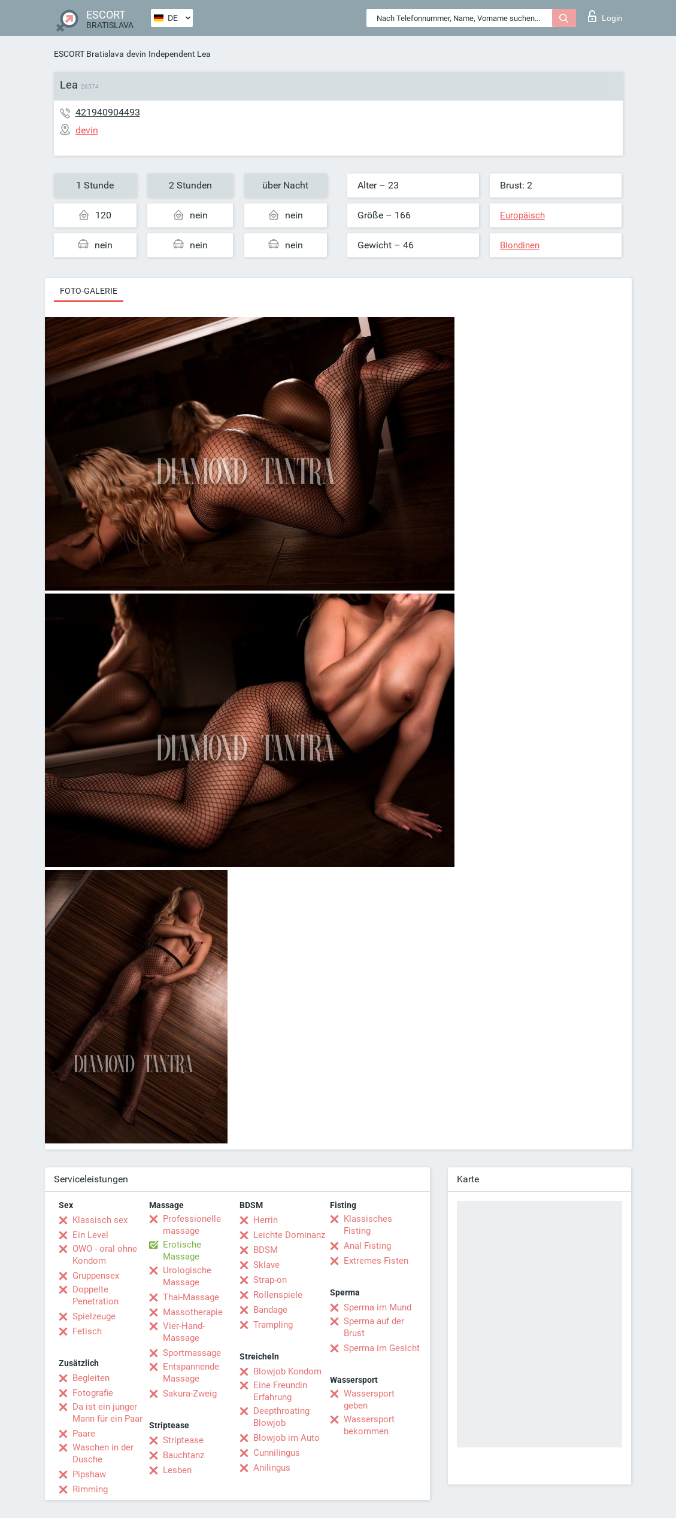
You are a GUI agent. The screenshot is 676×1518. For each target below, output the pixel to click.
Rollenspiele (277, 1294)
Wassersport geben (369, 1399)
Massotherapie (193, 1312)
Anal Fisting (367, 1245)
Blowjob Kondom (287, 1371)
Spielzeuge (94, 1316)
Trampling (273, 1324)
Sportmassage (192, 1352)
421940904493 (107, 112)
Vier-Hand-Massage (184, 1332)
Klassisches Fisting (368, 1224)
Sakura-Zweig (190, 1393)
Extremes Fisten (376, 1260)
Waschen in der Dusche (103, 1453)
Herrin (265, 1220)
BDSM (265, 1250)
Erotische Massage (182, 1250)
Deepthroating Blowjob (281, 1417)
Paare (83, 1433)
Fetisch (87, 1331)
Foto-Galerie (88, 291)
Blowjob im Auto (286, 1437)
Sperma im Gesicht (382, 1348)
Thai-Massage (191, 1297)
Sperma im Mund (377, 1307)
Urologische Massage (187, 1276)
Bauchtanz (183, 1455)
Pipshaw (89, 1474)
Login (605, 16)
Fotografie (92, 1393)
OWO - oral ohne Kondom (104, 1254)
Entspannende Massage (191, 1372)
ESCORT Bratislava (89, 54)
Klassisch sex (100, 1220)
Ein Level (90, 1235)
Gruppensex (95, 1275)
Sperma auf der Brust (374, 1327)
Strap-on (270, 1279)
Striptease (183, 1440)
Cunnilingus (276, 1452)
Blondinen (519, 245)
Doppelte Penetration (95, 1295)
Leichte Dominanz (289, 1235)
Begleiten (91, 1378)
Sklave (266, 1265)
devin (136, 54)
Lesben (177, 1470)
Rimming (90, 1489)
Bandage (270, 1309)
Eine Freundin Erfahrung (280, 1391)
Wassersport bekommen (369, 1425)
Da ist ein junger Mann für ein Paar (107, 1412)
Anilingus (271, 1467)
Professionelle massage (192, 1224)
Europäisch (522, 215)
